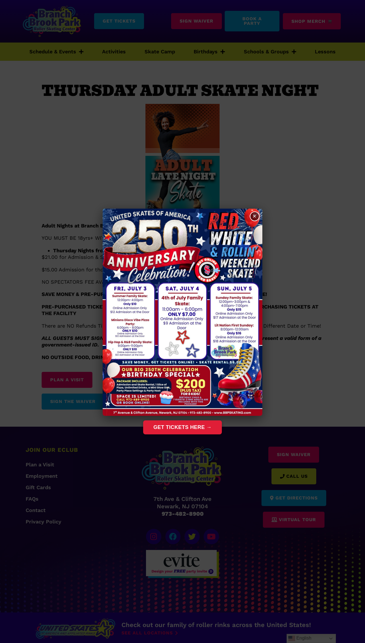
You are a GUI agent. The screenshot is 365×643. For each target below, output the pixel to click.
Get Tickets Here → (182, 427)
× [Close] (254, 217)
